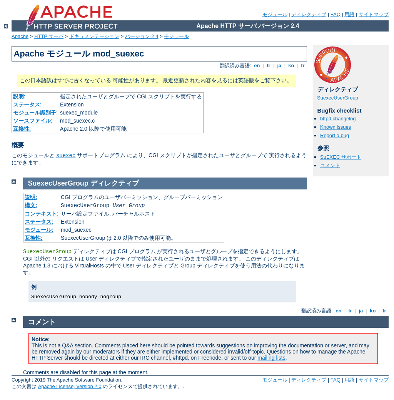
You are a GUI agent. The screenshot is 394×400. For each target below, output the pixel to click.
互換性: (22, 129)
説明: (19, 96)
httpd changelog (338, 118)
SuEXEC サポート (340, 157)
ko (291, 65)
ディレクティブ (308, 14)
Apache (20, 36)
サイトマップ (374, 14)
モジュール (274, 14)
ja (279, 65)
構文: (31, 205)
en (257, 65)
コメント (330, 165)
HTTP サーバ (48, 36)
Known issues (335, 127)
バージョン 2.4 (142, 36)
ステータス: (27, 104)
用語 (349, 14)
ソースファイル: (33, 121)
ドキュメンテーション (94, 36)
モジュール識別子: (35, 113)
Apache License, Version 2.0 (70, 386)
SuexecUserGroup (337, 98)
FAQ (336, 14)
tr (303, 65)
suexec (65, 156)
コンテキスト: (42, 214)
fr (268, 65)
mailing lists (271, 358)
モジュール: (39, 230)
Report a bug (334, 135)
